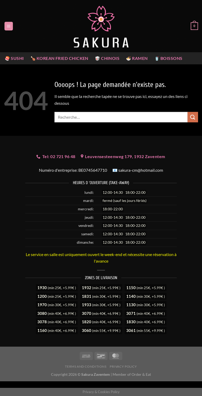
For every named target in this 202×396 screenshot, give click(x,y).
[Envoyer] (193, 117)
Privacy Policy (123, 366)
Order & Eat (141, 374)
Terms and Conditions (85, 366)
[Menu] (8, 26)
